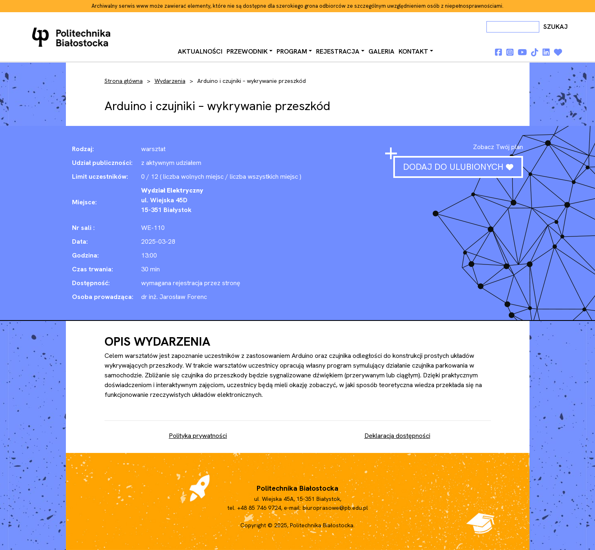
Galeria (381, 51)
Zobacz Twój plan (498, 147)
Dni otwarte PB (72, 37)
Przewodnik (247, 51)
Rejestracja (338, 51)
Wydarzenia (170, 80)
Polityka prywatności (198, 435)
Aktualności (200, 51)
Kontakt (413, 51)
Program (292, 51)
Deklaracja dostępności (397, 435)
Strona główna (124, 80)
